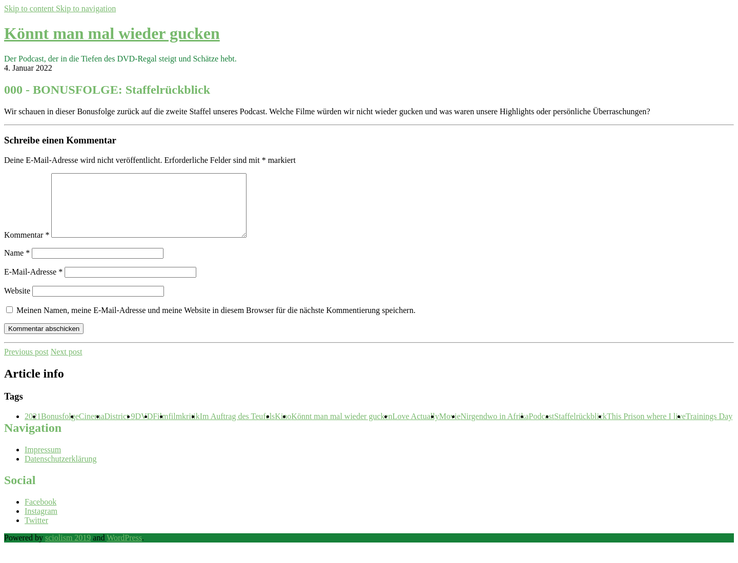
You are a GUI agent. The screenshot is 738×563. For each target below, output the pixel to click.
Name (17, 265)
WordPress (124, 550)
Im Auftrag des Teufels (237, 428)
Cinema (92, 428)
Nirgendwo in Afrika (494, 428)
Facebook (40, 514)
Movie (450, 428)
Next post (67, 364)
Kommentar (26, 247)
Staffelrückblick (580, 428)
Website (17, 303)
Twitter (36, 532)
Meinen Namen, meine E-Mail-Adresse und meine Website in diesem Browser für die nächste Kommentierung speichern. (216, 322)
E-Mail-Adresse (33, 284)
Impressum (43, 461)
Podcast (542, 428)
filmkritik (183, 428)
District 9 (120, 428)
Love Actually (416, 428)
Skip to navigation (86, 8)
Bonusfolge (60, 428)
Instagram (41, 523)
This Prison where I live (646, 428)
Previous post (26, 364)
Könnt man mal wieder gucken (112, 33)
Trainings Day (709, 428)
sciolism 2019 (68, 550)
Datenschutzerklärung (60, 471)
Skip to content (30, 8)
